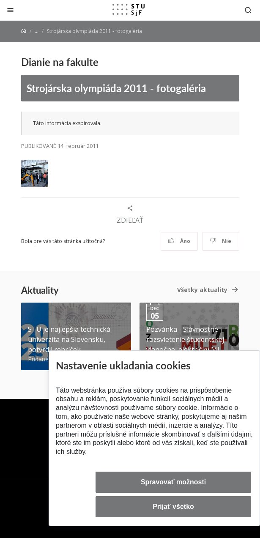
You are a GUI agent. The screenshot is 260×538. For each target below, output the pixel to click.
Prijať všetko (173, 506)
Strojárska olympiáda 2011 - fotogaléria (116, 88)
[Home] (23, 31)
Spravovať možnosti (173, 482)
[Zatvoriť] (10, 10)
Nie (220, 241)
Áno (179, 241)
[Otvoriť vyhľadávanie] (248, 10)
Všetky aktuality (202, 290)
